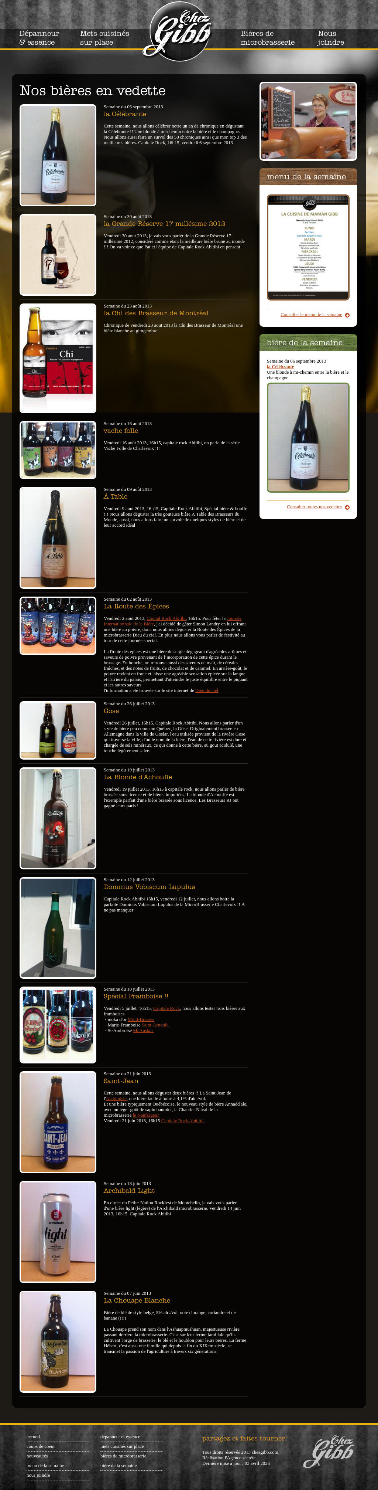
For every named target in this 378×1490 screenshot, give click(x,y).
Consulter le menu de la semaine (311, 314)
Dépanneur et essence (120, 1436)
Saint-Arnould (155, 1025)
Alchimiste (116, 1098)
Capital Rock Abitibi (166, 618)
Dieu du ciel (207, 690)
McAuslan (143, 1030)
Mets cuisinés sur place (104, 38)
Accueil (33, 1436)
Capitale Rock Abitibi (183, 1120)
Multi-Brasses (141, 1019)
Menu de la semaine (45, 1465)
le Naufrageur (146, 1115)
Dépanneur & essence (39, 38)
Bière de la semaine (118, 1465)
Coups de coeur (41, 1446)
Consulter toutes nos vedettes (314, 506)
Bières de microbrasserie (268, 38)
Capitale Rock (166, 1008)
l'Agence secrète (240, 1457)
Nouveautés (37, 1456)
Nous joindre (331, 38)
